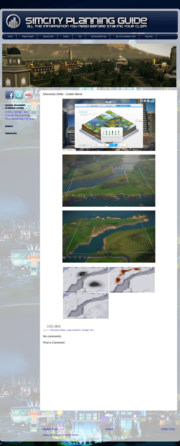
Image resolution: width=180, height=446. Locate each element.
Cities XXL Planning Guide (17, 115)
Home (109, 429)
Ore (92, 330)
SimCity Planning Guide (16, 112)
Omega (85, 330)
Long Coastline (73, 330)
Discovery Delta (57, 330)
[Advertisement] (109, 419)
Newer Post (50, 429)
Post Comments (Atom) (67, 435)
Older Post (168, 429)
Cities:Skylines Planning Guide (19, 119)
